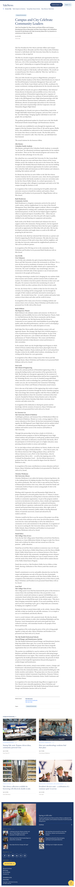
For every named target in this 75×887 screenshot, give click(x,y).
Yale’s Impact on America (19, 9)
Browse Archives (7, 868)
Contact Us (6, 874)
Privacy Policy (6, 879)
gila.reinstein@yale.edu (31, 703)
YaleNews (8, 6)
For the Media (6, 872)
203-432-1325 (28, 705)
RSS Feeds (5, 870)
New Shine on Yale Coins (47, 9)
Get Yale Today (9, 863)
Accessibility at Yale (7, 877)
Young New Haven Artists (33, 9)
